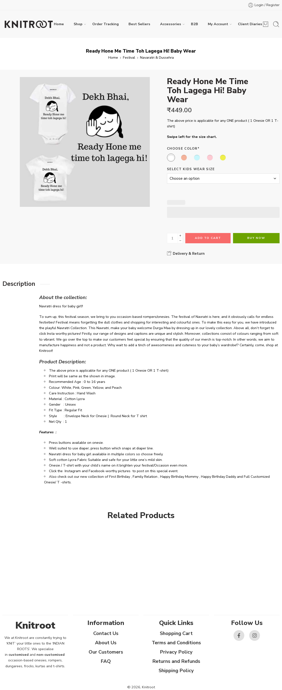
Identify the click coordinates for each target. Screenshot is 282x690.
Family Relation (145, 476)
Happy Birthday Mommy (179, 476)
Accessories (170, 24)
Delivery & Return (186, 253)
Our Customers (106, 652)
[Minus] (180, 240)
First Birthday (119, 476)
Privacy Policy (176, 652)
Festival (129, 57)
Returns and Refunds (176, 661)
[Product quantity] (172, 238)
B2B (194, 24)
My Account (218, 24)
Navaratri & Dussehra (157, 57)
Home (59, 24)
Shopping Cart (176, 633)
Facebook (96, 470)
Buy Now (256, 238)
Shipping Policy (176, 670)
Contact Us (105, 633)
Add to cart (208, 238)
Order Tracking (105, 24)
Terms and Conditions (176, 642)
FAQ (106, 661)
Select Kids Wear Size (191, 169)
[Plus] (180, 235)
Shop (78, 24)
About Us (106, 642)
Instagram (73, 470)
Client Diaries (250, 24)
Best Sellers (139, 24)
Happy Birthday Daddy (218, 476)
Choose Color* (183, 148)
